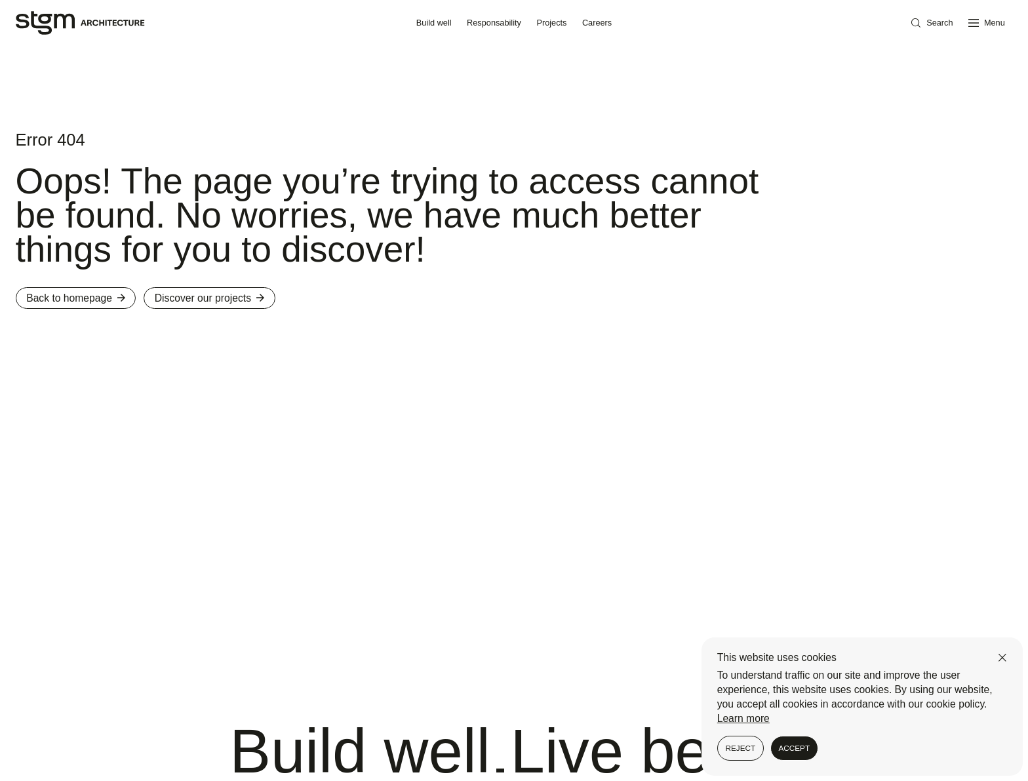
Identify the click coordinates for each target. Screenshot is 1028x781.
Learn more (743, 718)
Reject (740, 748)
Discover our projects (209, 298)
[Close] (1002, 657)
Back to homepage (75, 298)
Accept (794, 748)
